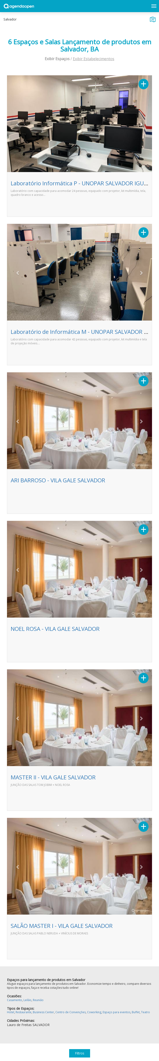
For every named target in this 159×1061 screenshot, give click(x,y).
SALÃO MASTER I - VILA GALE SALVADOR (62, 926)
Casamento (14, 1000)
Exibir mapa (153, 19)
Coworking (94, 1012)
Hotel (10, 1012)
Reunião (38, 1000)
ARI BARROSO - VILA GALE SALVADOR (58, 480)
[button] (18, 124)
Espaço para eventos (116, 1012)
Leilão (27, 1000)
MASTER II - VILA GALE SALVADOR (53, 777)
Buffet (136, 1012)
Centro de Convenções (70, 1012)
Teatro (145, 1012)
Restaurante (23, 1012)
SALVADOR (41, 1025)
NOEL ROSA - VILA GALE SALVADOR (55, 628)
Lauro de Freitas (19, 1025)
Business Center (43, 1012)
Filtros (79, 1053)
